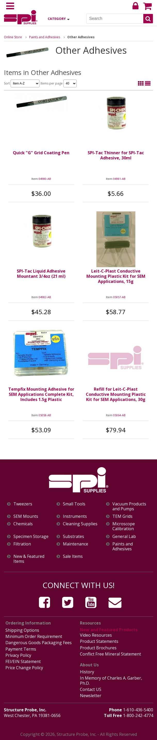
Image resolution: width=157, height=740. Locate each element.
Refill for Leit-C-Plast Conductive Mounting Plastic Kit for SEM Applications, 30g (116, 394)
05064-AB (119, 415)
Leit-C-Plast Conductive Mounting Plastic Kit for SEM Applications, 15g (115, 276)
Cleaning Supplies (80, 523)
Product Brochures (98, 648)
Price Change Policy (24, 667)
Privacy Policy (18, 655)
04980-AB (45, 179)
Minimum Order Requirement (33, 636)
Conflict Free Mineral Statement (110, 654)
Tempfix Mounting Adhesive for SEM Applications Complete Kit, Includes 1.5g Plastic (41, 394)
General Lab (124, 536)
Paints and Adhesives (44, 37)
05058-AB (45, 415)
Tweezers (22, 504)
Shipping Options (22, 630)
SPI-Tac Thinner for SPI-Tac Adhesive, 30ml (116, 155)
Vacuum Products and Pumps (129, 506)
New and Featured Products (108, 630)
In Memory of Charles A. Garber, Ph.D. (111, 680)
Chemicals (23, 523)
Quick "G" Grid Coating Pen (41, 153)
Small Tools (74, 504)
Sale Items (73, 556)
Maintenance (75, 544)
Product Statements (99, 641)
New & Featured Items (28, 559)
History (87, 672)
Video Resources (96, 635)
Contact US (90, 689)
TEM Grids (122, 516)
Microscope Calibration (123, 526)
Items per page (58, 83)
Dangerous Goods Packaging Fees (38, 642)
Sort (21, 83)
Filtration (22, 544)
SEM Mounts (25, 516)
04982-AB (45, 297)
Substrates (73, 536)
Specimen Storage (30, 536)
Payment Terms (20, 649)
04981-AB (119, 179)
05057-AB (119, 297)
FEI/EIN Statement (23, 661)
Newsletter (90, 695)
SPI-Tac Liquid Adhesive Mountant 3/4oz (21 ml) (41, 273)
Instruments (75, 516)
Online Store (13, 37)
